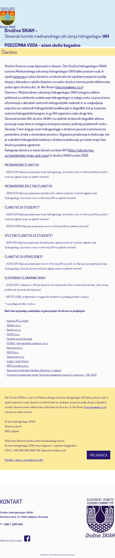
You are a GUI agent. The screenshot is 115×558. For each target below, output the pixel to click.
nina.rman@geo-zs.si (69, 87)
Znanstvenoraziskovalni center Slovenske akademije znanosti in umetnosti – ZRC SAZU (51, 374)
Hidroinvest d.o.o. (16, 356)
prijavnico (20, 76)
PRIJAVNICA (98, 455)
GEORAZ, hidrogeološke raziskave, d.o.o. (27, 343)
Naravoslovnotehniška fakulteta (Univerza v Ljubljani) (34, 370)
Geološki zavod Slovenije (19, 338)
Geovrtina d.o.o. (15, 347)
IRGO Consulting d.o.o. (18, 365)
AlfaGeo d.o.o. (14, 325)
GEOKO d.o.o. (13, 334)
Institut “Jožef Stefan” (18, 361)
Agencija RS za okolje (18, 320)
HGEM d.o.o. (13, 352)
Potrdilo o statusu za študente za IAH (24, 460)
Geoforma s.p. (14, 329)
